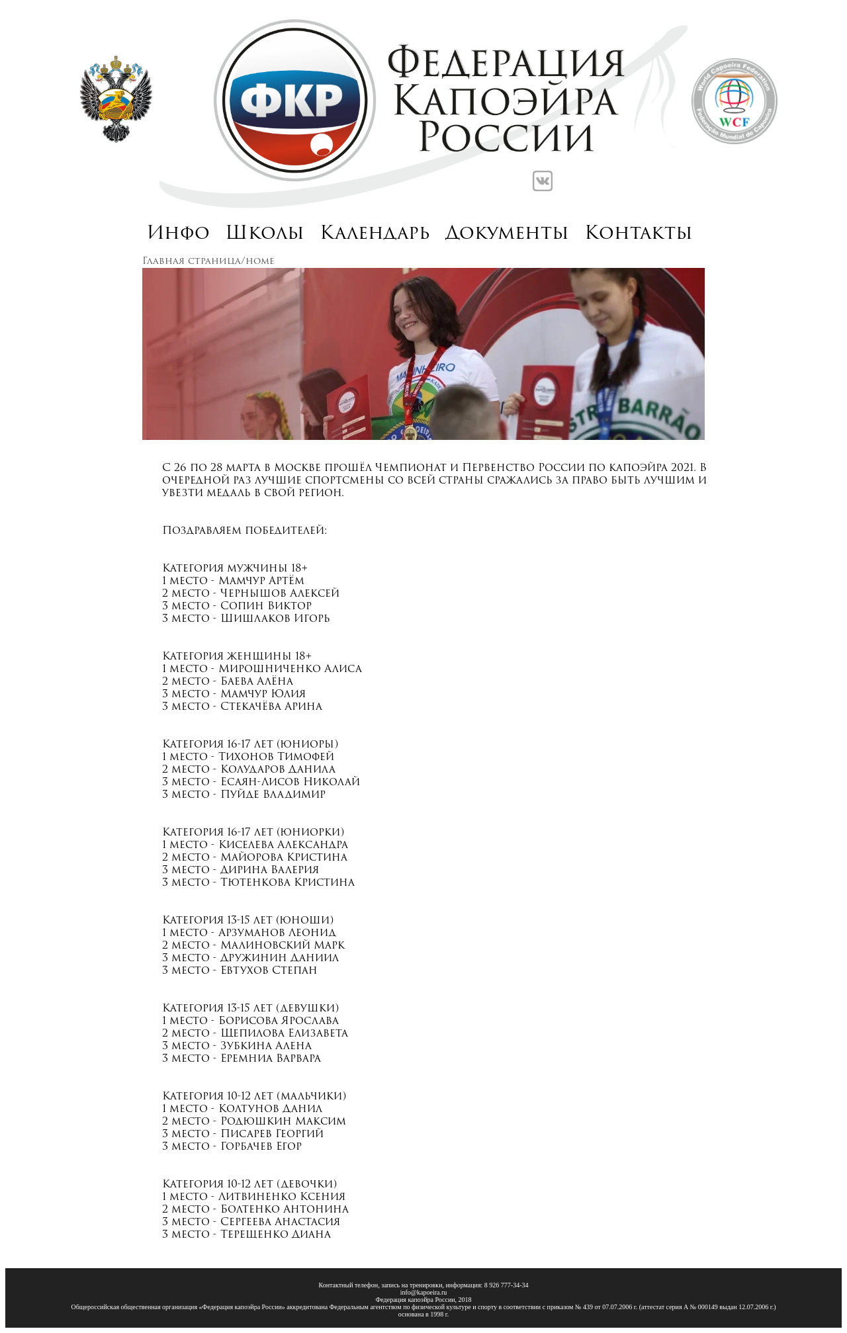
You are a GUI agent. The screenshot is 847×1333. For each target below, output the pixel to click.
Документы (507, 234)
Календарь (375, 234)
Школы (264, 234)
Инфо (178, 234)
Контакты (638, 234)
